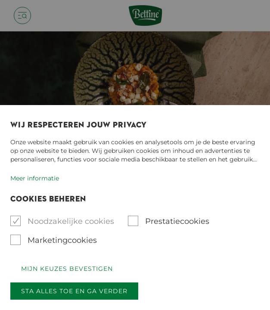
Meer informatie (34, 178)
